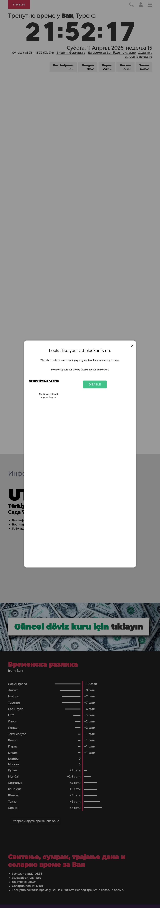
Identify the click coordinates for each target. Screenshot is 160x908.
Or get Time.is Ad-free (44, 380)
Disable (95, 384)
